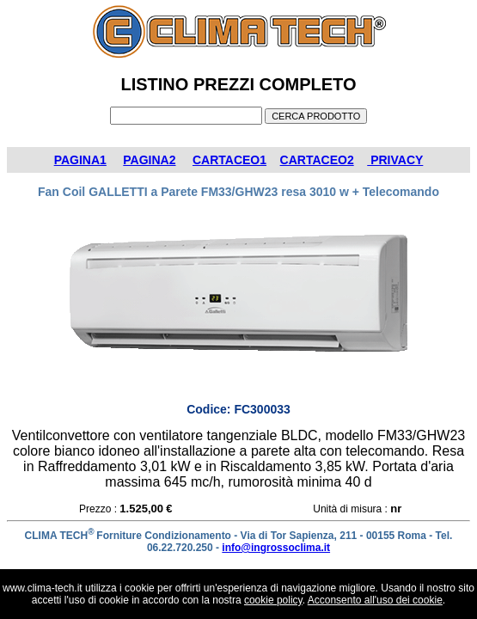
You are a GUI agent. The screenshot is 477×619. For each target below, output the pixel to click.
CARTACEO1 (229, 160)
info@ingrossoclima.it (276, 548)
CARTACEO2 (317, 160)
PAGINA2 (149, 160)
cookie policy (273, 600)
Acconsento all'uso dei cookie (375, 600)
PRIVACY (395, 160)
